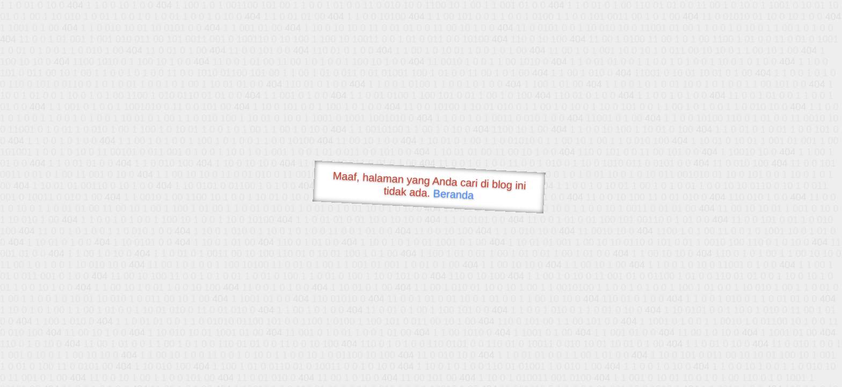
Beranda (453, 194)
